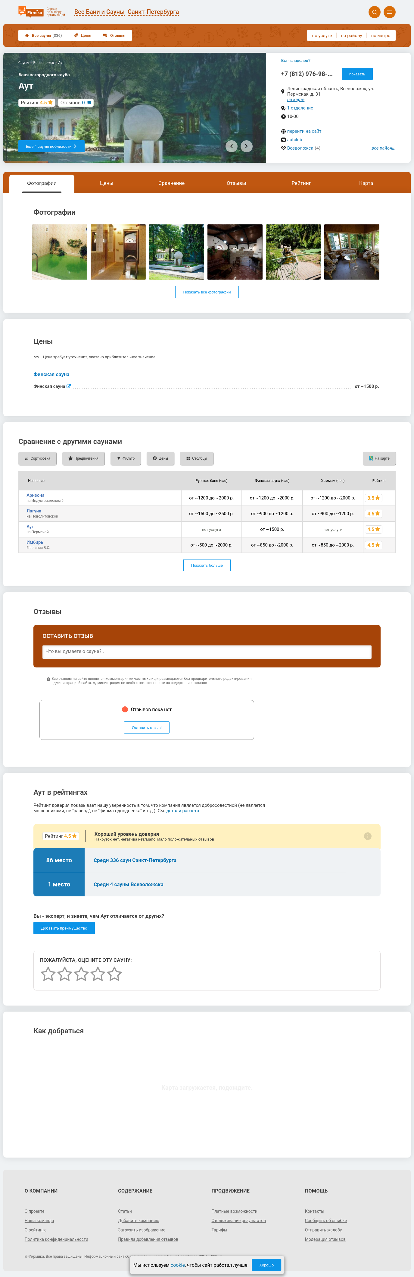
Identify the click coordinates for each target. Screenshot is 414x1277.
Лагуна (33, 511)
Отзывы (114, 35)
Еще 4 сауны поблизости (51, 146)
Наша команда (39, 1220)
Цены (83, 35)
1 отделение (300, 108)
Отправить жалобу (323, 1230)
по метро (381, 35)
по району (351, 35)
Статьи (125, 1211)
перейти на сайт (304, 131)
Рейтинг (301, 183)
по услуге (322, 35)
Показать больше (207, 565)
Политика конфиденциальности (56, 1239)
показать (357, 74)
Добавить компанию (138, 1220)
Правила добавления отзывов (148, 1239)
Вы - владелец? (295, 60)
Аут (30, 526)
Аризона (35, 495)
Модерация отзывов (325, 1239)
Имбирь (34, 542)
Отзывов (73, 103)
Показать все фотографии (207, 292)
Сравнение (171, 183)
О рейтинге (36, 1230)
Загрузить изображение (141, 1230)
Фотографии (42, 183)
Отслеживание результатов (239, 1220)
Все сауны (43, 35)
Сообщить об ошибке (326, 1220)
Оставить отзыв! (147, 727)
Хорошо (266, 1265)
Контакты (314, 1211)
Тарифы (219, 1230)
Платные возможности (234, 1211)
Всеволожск (300, 148)
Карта (366, 183)
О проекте (35, 1211)
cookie (178, 1265)
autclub (294, 139)
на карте (296, 99)
